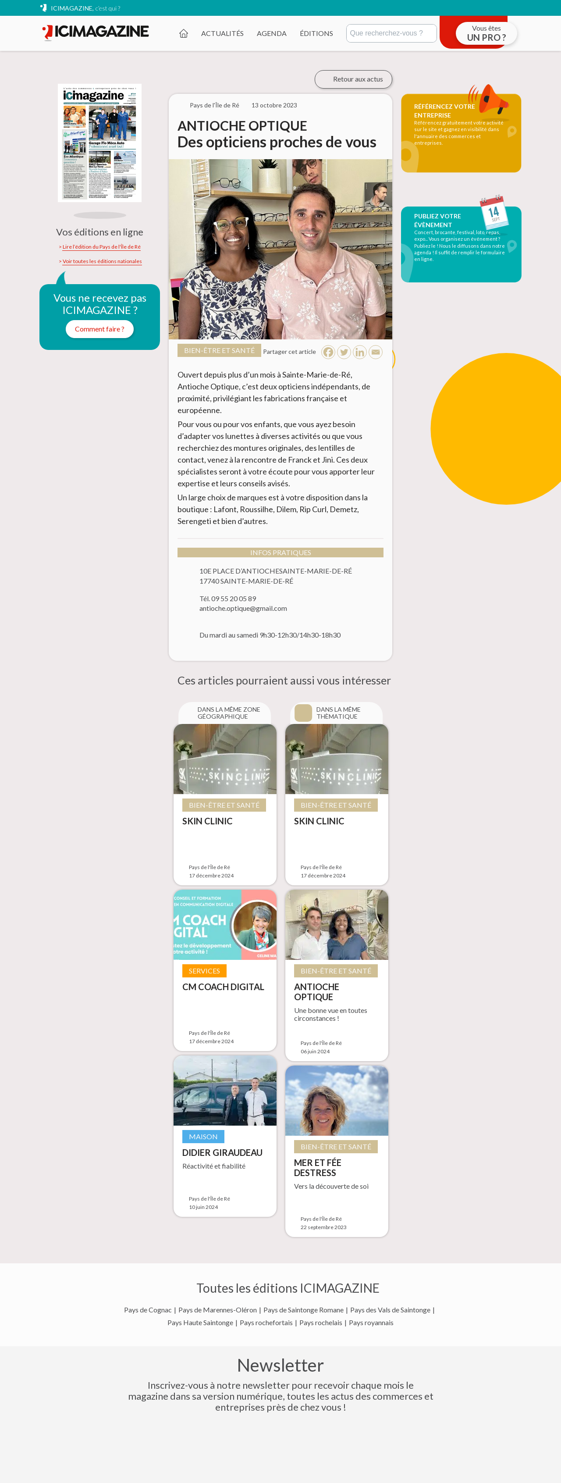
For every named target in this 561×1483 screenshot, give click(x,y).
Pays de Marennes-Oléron (217, 1310)
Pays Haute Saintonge (200, 1322)
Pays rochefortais (266, 1322)
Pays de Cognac (148, 1310)
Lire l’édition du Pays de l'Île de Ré (102, 247)
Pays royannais (371, 1322)
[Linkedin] (360, 352)
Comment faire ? (99, 328)
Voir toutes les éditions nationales (102, 261)
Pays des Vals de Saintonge (390, 1310)
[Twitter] (344, 352)
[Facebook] (328, 352)
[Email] (376, 352)
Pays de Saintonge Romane (303, 1310)
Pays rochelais (320, 1322)
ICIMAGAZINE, (85, 8)
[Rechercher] (392, 33)
